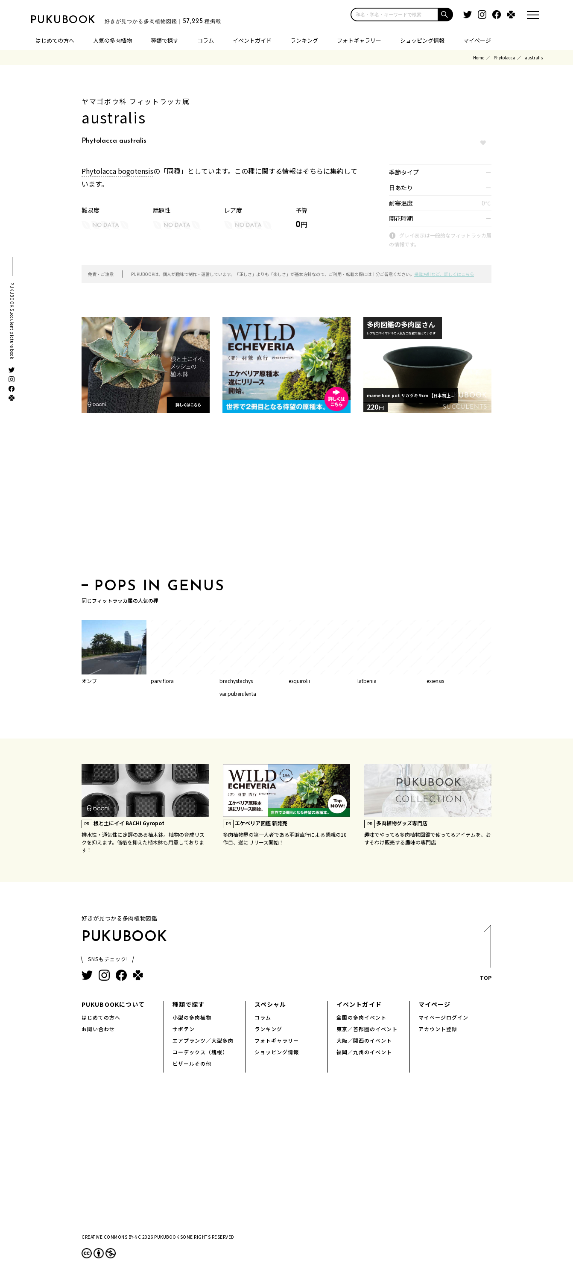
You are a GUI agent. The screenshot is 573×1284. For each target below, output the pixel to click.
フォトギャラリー (359, 40)
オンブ (89, 680)
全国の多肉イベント (361, 1017)
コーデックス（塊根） (200, 1051)
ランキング (304, 40)
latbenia (367, 680)
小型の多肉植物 (191, 1017)
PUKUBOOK (73, 19)
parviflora (162, 680)
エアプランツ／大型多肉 (203, 1040)
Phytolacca (504, 57)
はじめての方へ (54, 40)
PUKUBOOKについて (113, 1004)
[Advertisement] (286, 498)
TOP (485, 955)
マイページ (477, 40)
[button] (446, 14)
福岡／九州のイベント (364, 1051)
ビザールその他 (191, 1063)
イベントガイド (252, 40)
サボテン (183, 1028)
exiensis (435, 680)
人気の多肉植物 (112, 40)
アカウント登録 (437, 1028)
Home (478, 57)
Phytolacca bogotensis (117, 171)
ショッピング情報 (422, 40)
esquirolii (299, 680)
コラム (205, 40)
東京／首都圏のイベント (367, 1028)
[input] (395, 14)
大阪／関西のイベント (364, 1040)
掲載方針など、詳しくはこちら (444, 274)
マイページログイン (443, 1017)
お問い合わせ (98, 1028)
